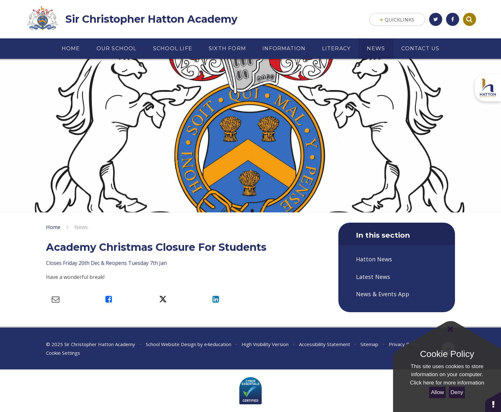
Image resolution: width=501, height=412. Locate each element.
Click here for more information (447, 383)
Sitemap (369, 344)
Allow (437, 392)
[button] (493, 401)
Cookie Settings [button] (63, 353)
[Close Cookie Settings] (450, 329)
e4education (217, 344)
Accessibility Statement (324, 344)
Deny (457, 392)
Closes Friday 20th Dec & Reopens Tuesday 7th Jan (106, 262)
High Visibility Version (265, 344)
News (81, 227)
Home (53, 227)
